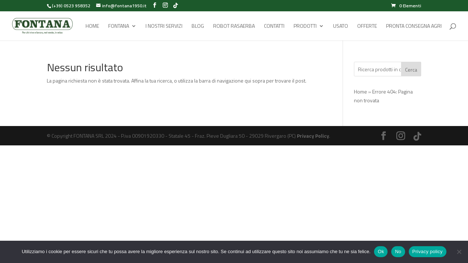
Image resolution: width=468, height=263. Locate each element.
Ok (381, 251)
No (398, 251)
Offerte (367, 26)
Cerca (411, 69)
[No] (459, 251)
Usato (340, 26)
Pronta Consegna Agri (414, 26)
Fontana (118, 26)
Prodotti (305, 26)
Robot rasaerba (234, 26)
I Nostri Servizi (164, 26)
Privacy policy (427, 251)
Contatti (274, 26)
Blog (198, 26)
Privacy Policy (313, 136)
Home (92, 26)
